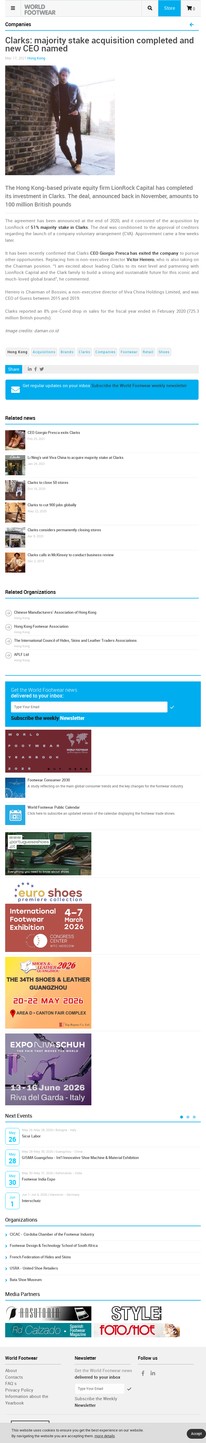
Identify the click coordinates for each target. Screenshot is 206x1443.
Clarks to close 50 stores (48, 482)
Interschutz (31, 1201)
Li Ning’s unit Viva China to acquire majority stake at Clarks (76, 457)
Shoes (164, 352)
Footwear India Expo (38, 1179)
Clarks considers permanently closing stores (64, 530)
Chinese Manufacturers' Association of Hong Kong (55, 612)
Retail (148, 352)
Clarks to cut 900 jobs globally (52, 505)
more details (105, 1436)
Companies (105, 352)
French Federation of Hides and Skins (40, 1257)
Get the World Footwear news (103, 1370)
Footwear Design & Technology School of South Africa (54, 1245)
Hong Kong (36, 58)
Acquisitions (44, 352)
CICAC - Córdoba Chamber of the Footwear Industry (52, 1234)
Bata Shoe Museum (26, 1280)
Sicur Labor (31, 1136)
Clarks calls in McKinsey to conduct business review (71, 555)
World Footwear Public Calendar (54, 807)
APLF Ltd (21, 654)
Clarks (84, 352)
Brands (67, 352)
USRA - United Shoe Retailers (34, 1268)
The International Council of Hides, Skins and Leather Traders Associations (75, 640)
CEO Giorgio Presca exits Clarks (54, 432)
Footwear (129, 352)
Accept (196, 1434)
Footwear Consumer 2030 (49, 780)
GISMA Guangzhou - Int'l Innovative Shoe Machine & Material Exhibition (80, 1158)
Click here (35, 814)
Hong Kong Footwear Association (41, 626)
